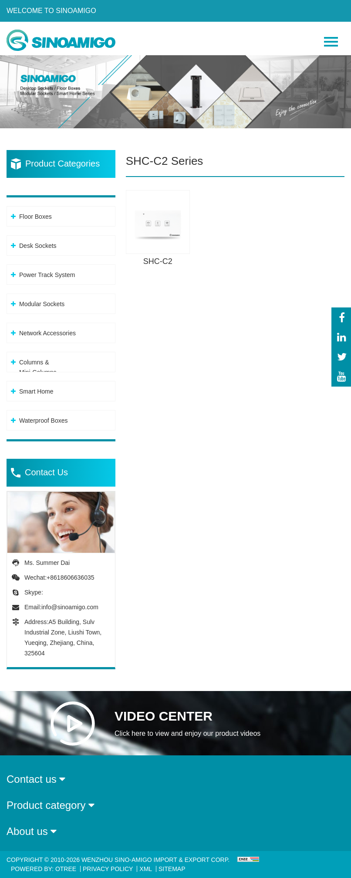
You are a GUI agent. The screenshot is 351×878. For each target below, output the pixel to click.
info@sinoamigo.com (69, 607)
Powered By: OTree (43, 869)
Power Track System (47, 274)
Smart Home (36, 391)
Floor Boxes (35, 216)
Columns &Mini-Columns (38, 367)
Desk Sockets (38, 245)
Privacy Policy (108, 869)
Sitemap (172, 869)
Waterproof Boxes (43, 420)
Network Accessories (47, 333)
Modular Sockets (41, 303)
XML (145, 869)
